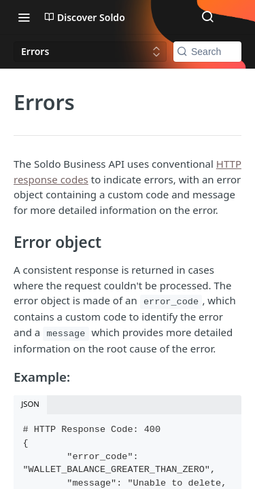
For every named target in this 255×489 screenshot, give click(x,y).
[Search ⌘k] (207, 17)
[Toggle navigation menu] (24, 17)
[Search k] (207, 51)
